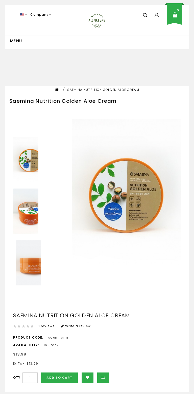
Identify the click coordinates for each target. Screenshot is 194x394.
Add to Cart (59, 378)
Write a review (76, 326)
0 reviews (46, 326)
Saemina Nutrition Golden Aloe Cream (103, 90)
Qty (17, 377)
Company (39, 14)
